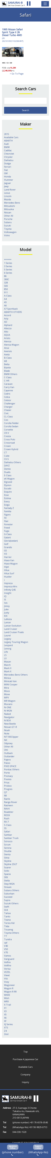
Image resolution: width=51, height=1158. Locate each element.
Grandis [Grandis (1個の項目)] (8, 547)
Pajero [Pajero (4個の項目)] (7, 759)
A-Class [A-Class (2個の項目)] (8, 295)
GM (6, 173)
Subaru (8, 222)
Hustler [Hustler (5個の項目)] (8, 576)
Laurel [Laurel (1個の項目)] (7, 635)
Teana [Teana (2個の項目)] (7, 919)
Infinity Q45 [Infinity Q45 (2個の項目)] (10, 589)
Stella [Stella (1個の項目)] (7, 880)
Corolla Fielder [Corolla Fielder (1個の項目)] (11, 423)
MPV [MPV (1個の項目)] (6, 697)
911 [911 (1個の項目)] (6, 292)
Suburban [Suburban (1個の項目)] (9, 893)
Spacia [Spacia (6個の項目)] (7, 874)
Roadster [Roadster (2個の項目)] (8, 811)
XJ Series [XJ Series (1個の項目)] (8, 1024)
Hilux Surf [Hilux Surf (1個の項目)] (9, 573)
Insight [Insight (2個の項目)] (7, 593)
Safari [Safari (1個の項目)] (7, 831)
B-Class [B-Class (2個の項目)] (8, 357)
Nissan (12, 29)
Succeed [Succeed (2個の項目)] (8, 896)
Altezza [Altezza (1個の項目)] (7, 328)
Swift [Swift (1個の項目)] (6, 906)
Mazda (7, 199)
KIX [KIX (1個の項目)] (5, 615)
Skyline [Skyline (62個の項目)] (7, 860)
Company (25, 1074)
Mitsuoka (9, 209)
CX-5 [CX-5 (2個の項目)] (6, 459)
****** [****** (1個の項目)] (7, 259)
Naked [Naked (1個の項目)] (7, 713)
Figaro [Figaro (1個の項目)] (7, 514)
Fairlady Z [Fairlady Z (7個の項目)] (9, 508)
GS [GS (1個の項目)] (5, 550)
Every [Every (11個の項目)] (7, 501)
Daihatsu (8, 160)
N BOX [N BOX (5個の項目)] (7, 720)
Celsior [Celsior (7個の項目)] (7, 400)
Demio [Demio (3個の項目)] (7, 468)
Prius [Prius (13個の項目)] (6, 782)
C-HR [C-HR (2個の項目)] (6, 380)
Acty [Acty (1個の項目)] (6, 318)
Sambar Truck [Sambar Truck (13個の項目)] (11, 838)
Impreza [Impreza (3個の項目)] (8, 583)
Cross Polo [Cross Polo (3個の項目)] (9, 439)
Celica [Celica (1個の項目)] (7, 396)
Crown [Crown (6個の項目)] (7, 445)
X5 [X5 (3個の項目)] (5, 1014)
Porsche (8, 219)
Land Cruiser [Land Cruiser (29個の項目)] (10, 628)
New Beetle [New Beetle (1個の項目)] (10, 723)
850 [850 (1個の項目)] (6, 289)
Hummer (8, 179)
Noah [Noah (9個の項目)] (7, 730)
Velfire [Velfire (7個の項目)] (7, 962)
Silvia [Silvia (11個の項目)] (6, 857)
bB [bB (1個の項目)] (5, 361)
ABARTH (8, 140)
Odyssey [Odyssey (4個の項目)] (8, 743)
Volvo (7, 235)
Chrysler (8, 156)
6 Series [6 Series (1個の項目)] (8, 272)
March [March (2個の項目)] (7, 664)
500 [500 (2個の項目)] (6, 285)
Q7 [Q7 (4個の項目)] (5, 792)
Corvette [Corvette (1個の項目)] (8, 429)
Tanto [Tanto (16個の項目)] (7, 916)
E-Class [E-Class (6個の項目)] (7, 475)
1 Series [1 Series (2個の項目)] (8, 263)
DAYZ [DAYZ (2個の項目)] (7, 465)
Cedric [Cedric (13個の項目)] (7, 393)
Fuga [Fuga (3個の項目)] (6, 530)
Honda (7, 176)
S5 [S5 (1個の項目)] (5, 828)
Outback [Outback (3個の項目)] (8, 753)
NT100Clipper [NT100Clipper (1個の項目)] (11, 736)
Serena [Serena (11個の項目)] (7, 847)
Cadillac (8, 150)
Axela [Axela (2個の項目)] (7, 354)
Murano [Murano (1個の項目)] (8, 704)
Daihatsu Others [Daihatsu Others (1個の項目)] (12, 462)
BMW (7, 147)
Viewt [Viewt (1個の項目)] (7, 975)
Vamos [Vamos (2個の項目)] (7, 955)
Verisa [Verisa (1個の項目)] (7, 968)
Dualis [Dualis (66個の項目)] (7, 472)
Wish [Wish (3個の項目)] (6, 998)
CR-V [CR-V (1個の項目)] (6, 432)
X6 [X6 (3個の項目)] (5, 1017)
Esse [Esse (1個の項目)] (6, 495)
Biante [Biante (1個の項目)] (7, 367)
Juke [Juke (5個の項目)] (6, 609)
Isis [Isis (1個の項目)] (5, 602)
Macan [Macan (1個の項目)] (7, 661)
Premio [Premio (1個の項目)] (7, 779)
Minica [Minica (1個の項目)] (7, 677)
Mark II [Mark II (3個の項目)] (7, 668)
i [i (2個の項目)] (4, 579)
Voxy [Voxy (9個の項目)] (6, 981)
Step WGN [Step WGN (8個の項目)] (9, 883)
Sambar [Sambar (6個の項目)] (8, 834)
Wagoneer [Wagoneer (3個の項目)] (9, 985)
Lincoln (7, 196)
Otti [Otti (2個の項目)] (6, 749)
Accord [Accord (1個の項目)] (7, 315)
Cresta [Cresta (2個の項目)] (7, 436)
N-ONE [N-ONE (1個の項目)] (7, 707)
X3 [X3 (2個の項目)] (5, 1011)
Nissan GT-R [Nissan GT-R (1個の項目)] (10, 726)
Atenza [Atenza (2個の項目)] (7, 341)
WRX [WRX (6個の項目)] (6, 1001)
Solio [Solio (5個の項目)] (6, 870)
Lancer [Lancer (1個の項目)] (7, 622)
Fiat (6, 170)
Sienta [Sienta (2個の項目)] (7, 854)
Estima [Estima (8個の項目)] (7, 498)
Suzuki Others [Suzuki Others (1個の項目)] (11, 903)
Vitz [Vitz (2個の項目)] (6, 978)
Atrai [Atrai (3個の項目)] (6, 347)
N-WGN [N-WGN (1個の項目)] (8, 710)
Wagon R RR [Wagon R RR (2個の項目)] (10, 991)
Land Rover (10, 189)
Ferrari (7, 166)
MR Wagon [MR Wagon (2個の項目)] (9, 700)
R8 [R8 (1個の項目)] (5, 795)
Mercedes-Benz (12, 202)
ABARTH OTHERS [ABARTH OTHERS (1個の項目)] (13, 312)
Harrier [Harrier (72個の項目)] (8, 557)
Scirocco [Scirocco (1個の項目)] (8, 841)
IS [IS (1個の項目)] (5, 599)
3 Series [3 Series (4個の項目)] (8, 266)
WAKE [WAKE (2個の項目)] (7, 994)
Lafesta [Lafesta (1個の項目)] (8, 619)
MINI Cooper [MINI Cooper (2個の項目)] (10, 684)
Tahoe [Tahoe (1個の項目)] (7, 913)
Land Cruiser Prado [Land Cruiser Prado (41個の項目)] (14, 632)
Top (25, 1051)
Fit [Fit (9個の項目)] (5, 517)
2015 (6, 134)
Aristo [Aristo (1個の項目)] (7, 338)
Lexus (7, 192)
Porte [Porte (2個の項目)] (7, 772)
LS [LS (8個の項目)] (5, 655)
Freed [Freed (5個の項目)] (7, 527)
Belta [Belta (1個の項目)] (6, 364)
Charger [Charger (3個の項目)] (8, 406)
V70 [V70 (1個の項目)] (6, 952)
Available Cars (11, 137)
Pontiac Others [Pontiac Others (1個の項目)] (11, 769)
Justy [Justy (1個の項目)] (6, 612)
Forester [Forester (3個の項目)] (8, 524)
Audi (6, 143)
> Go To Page (17, 73)
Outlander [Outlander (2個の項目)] (9, 756)
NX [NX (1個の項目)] (5, 740)
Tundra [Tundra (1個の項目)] (8, 939)
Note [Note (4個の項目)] (6, 733)
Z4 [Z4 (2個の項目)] (5, 1030)
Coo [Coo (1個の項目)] (6, 419)
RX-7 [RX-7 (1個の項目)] (6, 821)
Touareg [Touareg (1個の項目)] (8, 929)
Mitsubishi (9, 205)
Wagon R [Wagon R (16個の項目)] (8, 988)
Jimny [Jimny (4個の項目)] (7, 606)
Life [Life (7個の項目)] (6, 651)
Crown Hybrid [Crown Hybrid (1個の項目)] (11, 449)
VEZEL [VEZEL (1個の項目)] (7, 972)
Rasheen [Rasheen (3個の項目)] (8, 805)
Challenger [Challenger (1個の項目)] (9, 403)
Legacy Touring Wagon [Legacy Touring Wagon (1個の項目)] (16, 642)
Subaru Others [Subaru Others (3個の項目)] (11, 890)
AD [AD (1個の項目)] (5, 321)
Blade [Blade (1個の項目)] (7, 370)
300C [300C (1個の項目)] (6, 279)
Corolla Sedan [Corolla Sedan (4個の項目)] (11, 426)
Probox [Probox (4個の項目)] (8, 785)
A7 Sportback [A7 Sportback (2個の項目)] (11, 308)
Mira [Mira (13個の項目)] (6, 687)
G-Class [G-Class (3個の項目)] (8, 534)
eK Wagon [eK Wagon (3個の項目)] (9, 478)
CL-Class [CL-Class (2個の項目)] (8, 416)
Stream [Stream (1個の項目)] (7, 887)
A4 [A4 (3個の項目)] (5, 298)
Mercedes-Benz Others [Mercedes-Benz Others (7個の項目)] (16, 674)
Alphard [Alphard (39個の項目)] (8, 325)
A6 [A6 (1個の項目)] (5, 305)
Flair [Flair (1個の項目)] (6, 521)
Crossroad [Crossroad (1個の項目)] (9, 442)
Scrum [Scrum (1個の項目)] (7, 844)
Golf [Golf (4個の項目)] (6, 544)
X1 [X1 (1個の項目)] (5, 1007)
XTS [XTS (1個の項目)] (6, 1027)
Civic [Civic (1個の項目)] (6, 413)
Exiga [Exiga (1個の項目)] (7, 504)
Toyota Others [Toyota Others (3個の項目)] (11, 932)
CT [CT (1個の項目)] (5, 452)
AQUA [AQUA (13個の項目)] (7, 334)
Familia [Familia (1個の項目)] (7, 511)
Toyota (7, 228)
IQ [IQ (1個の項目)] (5, 596)
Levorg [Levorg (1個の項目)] (7, 648)
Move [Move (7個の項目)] (7, 694)
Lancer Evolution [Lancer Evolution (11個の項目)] (12, 625)
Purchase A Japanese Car (25, 1059)
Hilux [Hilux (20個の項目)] (6, 570)
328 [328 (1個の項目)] (6, 282)
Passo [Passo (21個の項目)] (7, 762)
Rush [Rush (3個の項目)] (6, 818)
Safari (19, 29)
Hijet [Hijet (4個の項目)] (6, 566)
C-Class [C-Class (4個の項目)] (8, 377)
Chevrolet (9, 153)
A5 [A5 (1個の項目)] (5, 302)
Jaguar (7, 183)
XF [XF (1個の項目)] (5, 1021)
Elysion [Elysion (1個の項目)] (7, 485)
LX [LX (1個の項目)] (5, 658)
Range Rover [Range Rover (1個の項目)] (10, 802)
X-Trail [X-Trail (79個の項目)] (7, 1004)
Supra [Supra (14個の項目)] (7, 900)
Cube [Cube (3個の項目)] (6, 455)
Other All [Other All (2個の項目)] (8, 746)
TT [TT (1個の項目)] (5, 936)
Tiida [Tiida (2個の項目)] (6, 926)
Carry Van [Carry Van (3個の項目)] (9, 387)
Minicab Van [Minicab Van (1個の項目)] (10, 681)
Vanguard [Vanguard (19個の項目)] (9, 958)
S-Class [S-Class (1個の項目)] (7, 825)
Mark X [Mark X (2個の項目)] (7, 671)
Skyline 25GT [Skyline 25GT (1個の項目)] (10, 864)
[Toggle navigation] (45, 4)
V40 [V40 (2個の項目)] (6, 945)
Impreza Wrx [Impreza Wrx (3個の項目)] (10, 586)
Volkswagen (10, 232)
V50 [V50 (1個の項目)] (6, 949)
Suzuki (7, 225)
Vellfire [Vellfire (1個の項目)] (7, 965)
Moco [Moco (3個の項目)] (7, 691)
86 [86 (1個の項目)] (5, 276)
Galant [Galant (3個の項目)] (7, 537)
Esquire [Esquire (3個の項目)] (8, 491)
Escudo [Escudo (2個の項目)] (7, 488)
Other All (8, 215)
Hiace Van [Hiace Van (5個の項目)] (9, 560)
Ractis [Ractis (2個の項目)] (7, 798)
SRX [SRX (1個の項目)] (6, 877)
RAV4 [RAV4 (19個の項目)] (6, 808)
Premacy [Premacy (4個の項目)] (8, 775)
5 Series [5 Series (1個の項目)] (8, 269)
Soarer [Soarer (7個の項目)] (7, 867)
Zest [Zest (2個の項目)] (6, 1034)
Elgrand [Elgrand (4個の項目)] (8, 481)
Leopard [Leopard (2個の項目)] (8, 645)
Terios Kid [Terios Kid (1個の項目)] (9, 923)
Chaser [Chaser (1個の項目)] (7, 410)
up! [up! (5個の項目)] (5, 942)
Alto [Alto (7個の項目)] (6, 331)
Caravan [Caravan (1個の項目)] (8, 383)
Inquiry (25, 1082)
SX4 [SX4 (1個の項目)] (6, 909)
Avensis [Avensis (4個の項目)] (8, 351)
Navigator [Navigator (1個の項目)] (9, 717)
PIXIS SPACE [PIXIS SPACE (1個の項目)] (10, 766)
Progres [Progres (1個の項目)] (8, 789)
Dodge (7, 163)
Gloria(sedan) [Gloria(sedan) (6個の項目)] (11, 540)
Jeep (6, 186)
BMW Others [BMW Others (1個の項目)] (10, 374)
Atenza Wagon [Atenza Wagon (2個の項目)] (11, 344)
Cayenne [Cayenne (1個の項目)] (8, 390)
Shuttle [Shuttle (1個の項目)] (7, 851)
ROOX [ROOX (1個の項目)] (7, 815)
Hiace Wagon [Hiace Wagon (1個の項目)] (11, 563)
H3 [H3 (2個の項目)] (5, 553)
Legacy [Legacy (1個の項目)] (7, 638)
